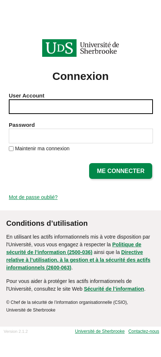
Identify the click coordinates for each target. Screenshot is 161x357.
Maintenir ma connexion (42, 148)
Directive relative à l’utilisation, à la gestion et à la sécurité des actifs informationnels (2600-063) (78, 259)
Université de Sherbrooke (100, 331)
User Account (26, 95)
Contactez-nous (143, 331)
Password (22, 125)
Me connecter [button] (120, 171)
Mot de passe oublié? (33, 197)
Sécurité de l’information (114, 289)
